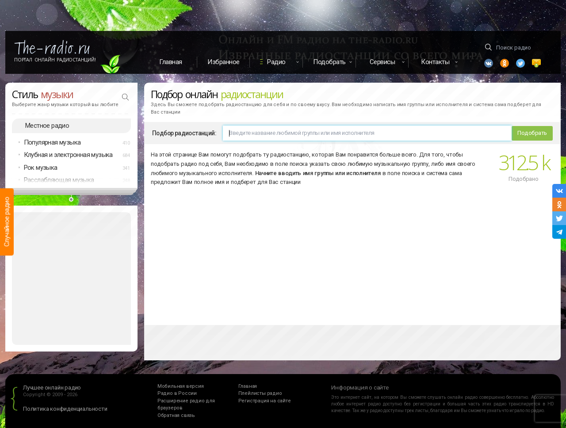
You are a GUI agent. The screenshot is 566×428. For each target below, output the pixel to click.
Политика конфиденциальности (65, 408)
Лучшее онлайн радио (52, 387)
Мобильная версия (180, 386)
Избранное (223, 62)
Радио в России (177, 393)
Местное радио (47, 126)
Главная (170, 62)
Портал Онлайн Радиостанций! (55, 60)
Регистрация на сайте (264, 401)
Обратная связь (176, 415)
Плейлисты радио (260, 393)
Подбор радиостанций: (184, 133)
